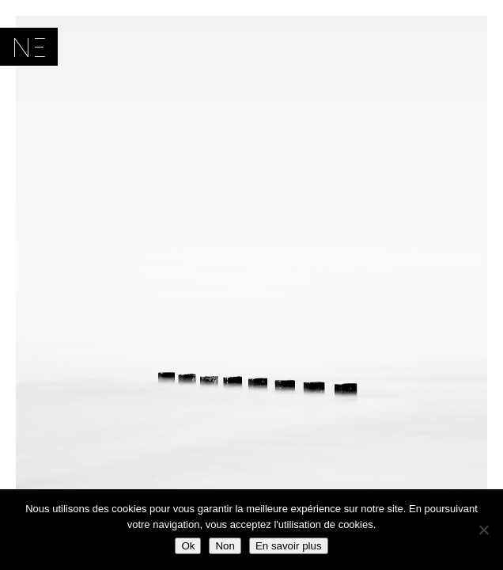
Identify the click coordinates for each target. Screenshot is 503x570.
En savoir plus (288, 546)
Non (224, 546)
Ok (188, 546)
